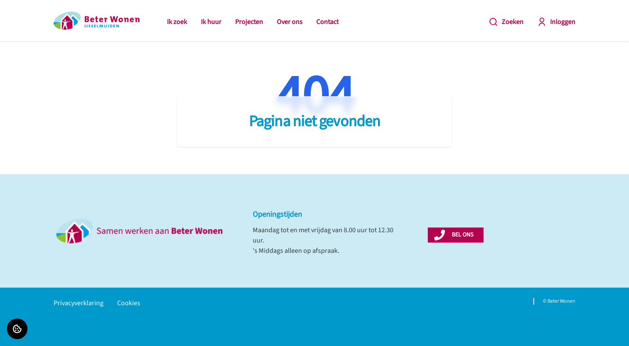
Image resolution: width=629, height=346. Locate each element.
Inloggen (556, 22)
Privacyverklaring (78, 303)
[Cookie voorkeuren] (17, 329)
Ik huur (211, 22)
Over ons (289, 22)
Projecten (249, 22)
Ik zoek (177, 22)
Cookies (128, 303)
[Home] (96, 20)
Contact (327, 22)
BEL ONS (462, 235)
